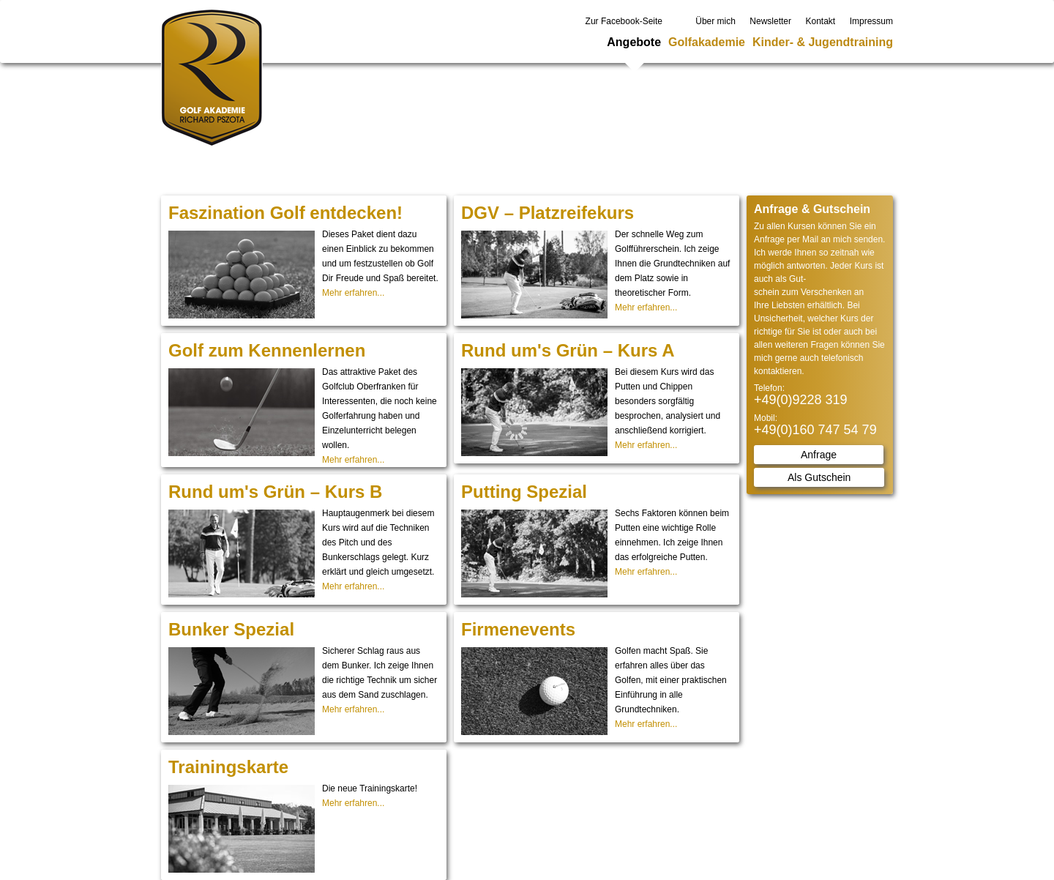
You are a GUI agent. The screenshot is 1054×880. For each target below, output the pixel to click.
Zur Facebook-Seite (624, 21)
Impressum (871, 21)
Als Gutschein (819, 477)
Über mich (715, 21)
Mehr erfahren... (353, 293)
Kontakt (821, 21)
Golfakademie (706, 42)
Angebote (634, 42)
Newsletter (770, 21)
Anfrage (819, 454)
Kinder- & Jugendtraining (822, 42)
